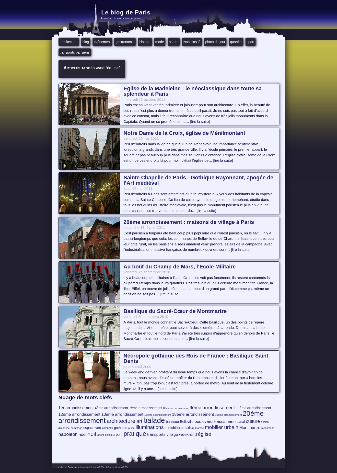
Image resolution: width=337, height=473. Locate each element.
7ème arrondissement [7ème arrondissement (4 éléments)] (145, 408)
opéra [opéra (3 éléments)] (100, 434)
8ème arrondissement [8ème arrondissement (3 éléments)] (175, 408)
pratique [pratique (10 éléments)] (135, 433)
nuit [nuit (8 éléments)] (91, 434)
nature (174, 42)
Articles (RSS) (98, 467)
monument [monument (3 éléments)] (267, 428)
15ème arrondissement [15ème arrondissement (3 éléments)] (157, 414)
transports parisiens (75, 52)
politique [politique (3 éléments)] (110, 434)
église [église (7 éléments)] (204, 434)
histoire (144, 42)
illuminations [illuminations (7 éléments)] (150, 427)
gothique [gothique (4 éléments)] (120, 428)
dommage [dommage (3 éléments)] (76, 428)
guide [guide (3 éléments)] (131, 428)
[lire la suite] (200, 121)
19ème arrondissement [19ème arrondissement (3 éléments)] (228, 414)
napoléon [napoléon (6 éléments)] (68, 434)
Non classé (191, 42)
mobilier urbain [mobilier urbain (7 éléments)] (221, 427)
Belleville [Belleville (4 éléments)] (186, 422)
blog (85, 42)
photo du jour (215, 42)
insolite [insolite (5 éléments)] (187, 427)
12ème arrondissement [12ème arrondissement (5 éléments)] (79, 414)
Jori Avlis (84, 467)
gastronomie (125, 42)
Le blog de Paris (126, 12)
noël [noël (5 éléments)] (82, 434)
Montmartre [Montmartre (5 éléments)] (249, 427)
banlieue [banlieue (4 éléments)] (172, 422)
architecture (69, 42)
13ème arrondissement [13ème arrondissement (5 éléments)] (122, 414)
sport (250, 42)
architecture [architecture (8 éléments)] (120, 421)
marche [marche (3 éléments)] (199, 428)
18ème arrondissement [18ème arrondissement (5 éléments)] (193, 414)
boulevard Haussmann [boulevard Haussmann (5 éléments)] (215, 421)
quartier (236, 42)
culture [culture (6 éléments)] (253, 421)
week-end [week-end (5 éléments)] (188, 434)
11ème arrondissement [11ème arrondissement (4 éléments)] (253, 408)
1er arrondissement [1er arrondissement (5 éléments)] (76, 407)
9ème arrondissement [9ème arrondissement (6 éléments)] (212, 407)
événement (102, 42)
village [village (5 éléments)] (172, 434)
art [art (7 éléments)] (139, 421)
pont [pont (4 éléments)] (119, 435)
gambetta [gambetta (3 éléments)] (107, 428)
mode (159, 42)
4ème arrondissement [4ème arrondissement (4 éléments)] (111, 408)
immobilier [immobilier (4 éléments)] (172, 428)
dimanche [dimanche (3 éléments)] (64, 428)
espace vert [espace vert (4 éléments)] (92, 428)
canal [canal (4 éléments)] (241, 422)
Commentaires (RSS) (117, 467)
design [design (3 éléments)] (264, 421)
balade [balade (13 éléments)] (154, 420)
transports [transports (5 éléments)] (156, 434)
